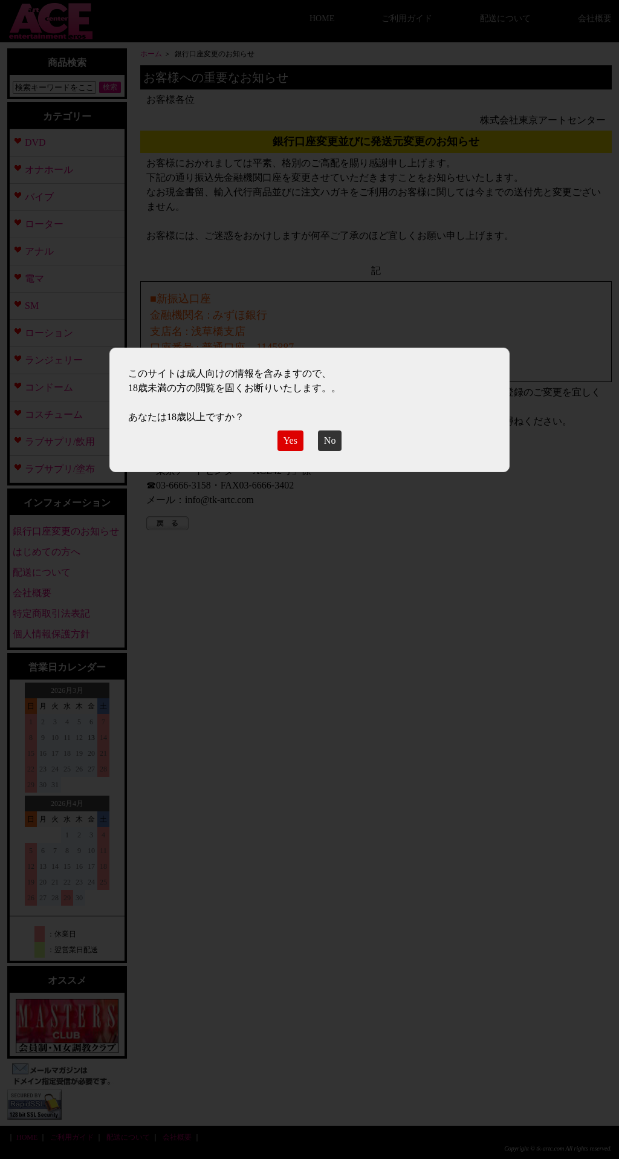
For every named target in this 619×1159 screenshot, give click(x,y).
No (330, 440)
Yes (290, 440)
